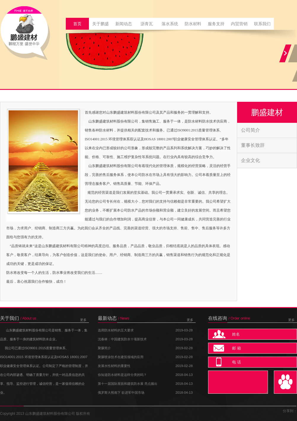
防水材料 (193, 23)
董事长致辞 (253, 145)
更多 (83, 320)
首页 (77, 23)
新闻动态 (123, 23)
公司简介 (250, 130)
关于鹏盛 (100, 23)
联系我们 (262, 23)
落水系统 (170, 23)
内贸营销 (239, 23)
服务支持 (216, 23)
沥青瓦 (146, 23)
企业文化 (250, 160)
